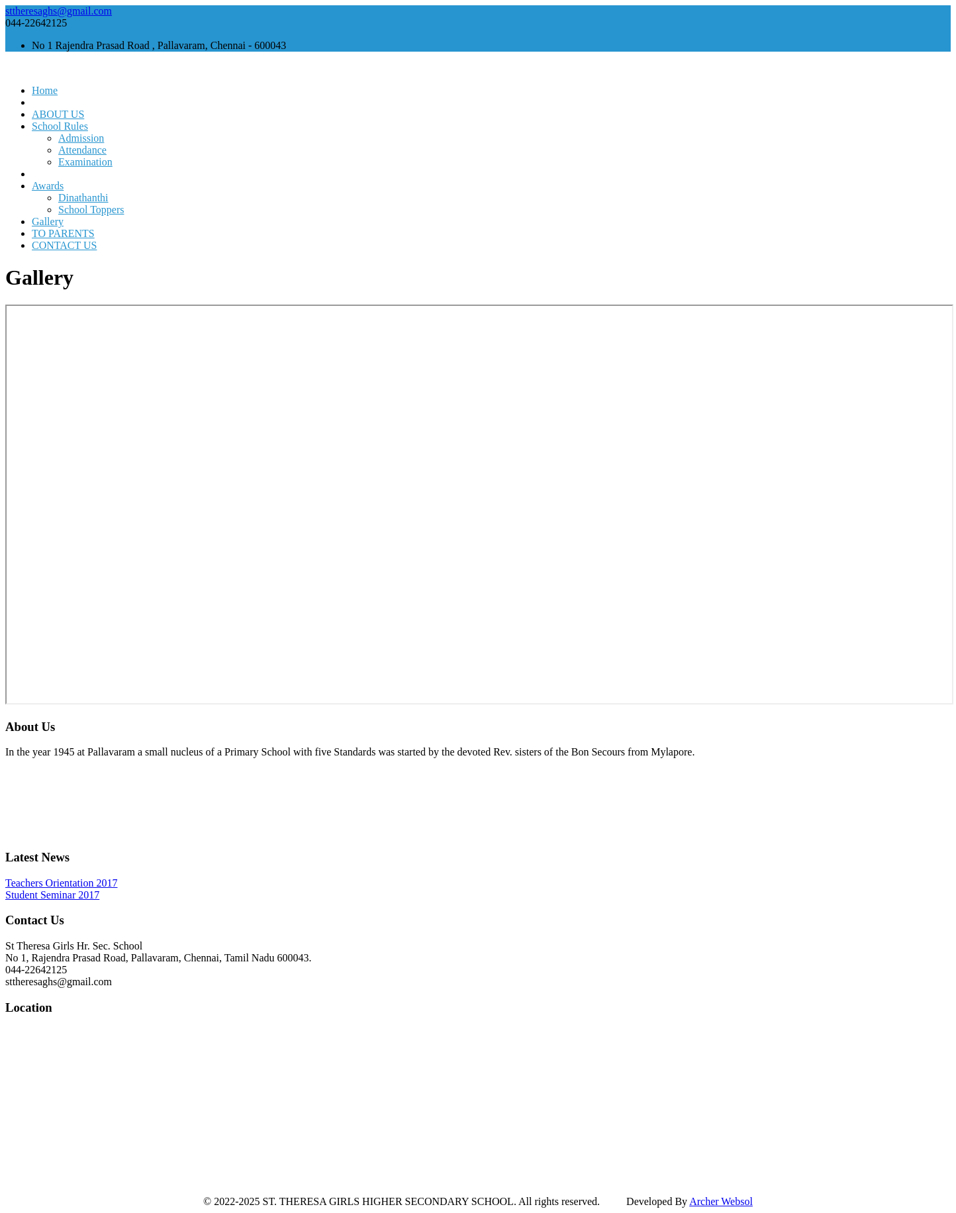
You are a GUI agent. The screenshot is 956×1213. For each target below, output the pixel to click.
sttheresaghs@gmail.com (58, 11)
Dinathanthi (83, 197)
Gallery (48, 221)
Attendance (82, 150)
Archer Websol (721, 1201)
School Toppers (91, 209)
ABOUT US (58, 114)
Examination (85, 162)
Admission (81, 138)
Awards (48, 185)
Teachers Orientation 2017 (61, 883)
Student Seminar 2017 (52, 894)
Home (45, 90)
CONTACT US (64, 245)
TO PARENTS (63, 233)
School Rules (60, 126)
